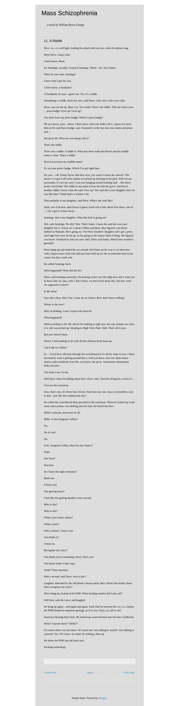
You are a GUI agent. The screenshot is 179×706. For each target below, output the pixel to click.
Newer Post (50, 672)
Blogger (103, 698)
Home (90, 672)
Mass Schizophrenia (69, 13)
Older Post (129, 672)
